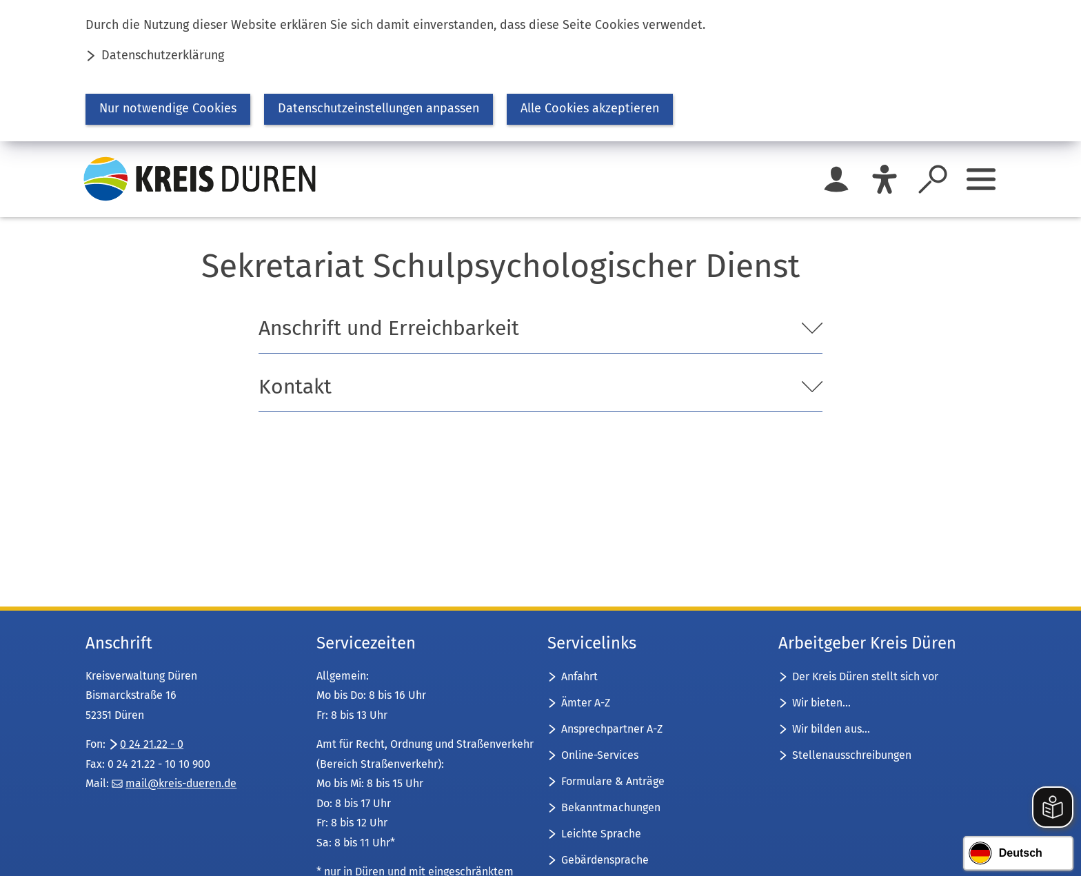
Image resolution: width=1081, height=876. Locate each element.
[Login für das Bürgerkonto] (836, 179)
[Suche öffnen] (933, 179)
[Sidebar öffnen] (981, 179)
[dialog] (540, 70)
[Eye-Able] (884, 179)
